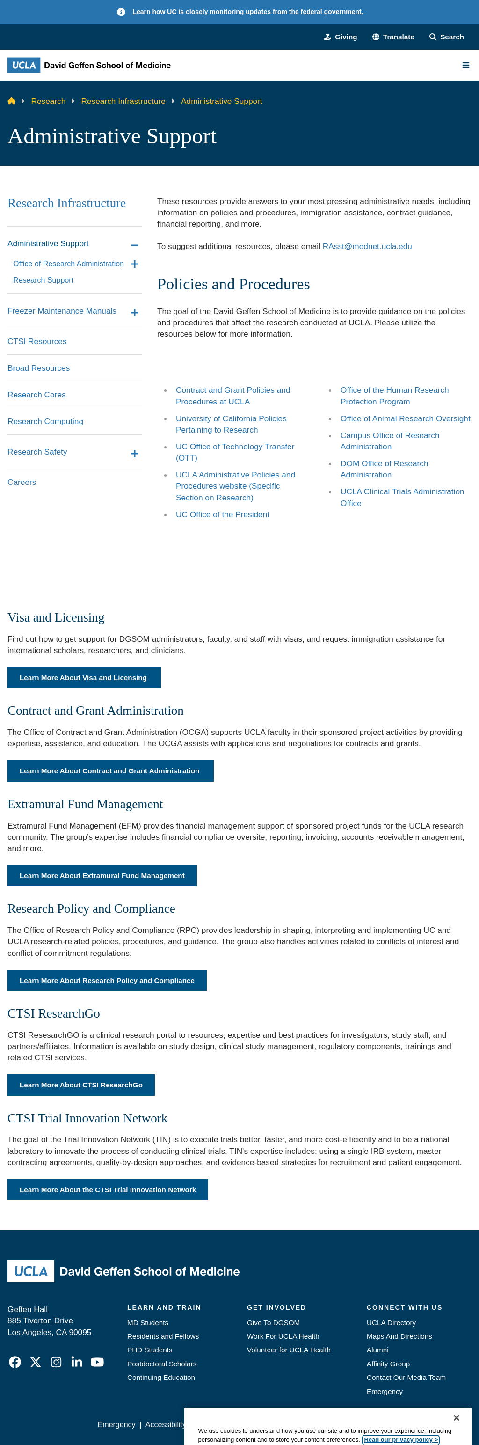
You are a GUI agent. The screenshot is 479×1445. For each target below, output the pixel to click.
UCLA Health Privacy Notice (320, 1425)
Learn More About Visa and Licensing (84, 678)
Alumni (378, 1350)
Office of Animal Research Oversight (406, 418)
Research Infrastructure (123, 101)
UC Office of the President (222, 514)
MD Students (147, 1323)
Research (48, 101)
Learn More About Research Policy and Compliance (107, 980)
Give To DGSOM (273, 1323)
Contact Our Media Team (406, 1377)
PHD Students (150, 1350)
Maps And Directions (399, 1336)
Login (386, 1425)
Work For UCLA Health (283, 1336)
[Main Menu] (466, 65)
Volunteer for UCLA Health (289, 1350)
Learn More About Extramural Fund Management (102, 876)
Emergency (385, 1391)
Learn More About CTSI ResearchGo (81, 1085)
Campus (357, 435)
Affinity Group (388, 1364)
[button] (393, 36)
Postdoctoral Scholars (161, 1364)
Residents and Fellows (163, 1336)
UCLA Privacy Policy (230, 1425)
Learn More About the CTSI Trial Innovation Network (108, 1190)
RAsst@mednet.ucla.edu (367, 246)
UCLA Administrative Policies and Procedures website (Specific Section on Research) (235, 486)
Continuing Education (161, 1377)
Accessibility (165, 1425)
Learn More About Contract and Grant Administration (111, 771)
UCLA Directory (391, 1323)
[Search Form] (447, 36)
